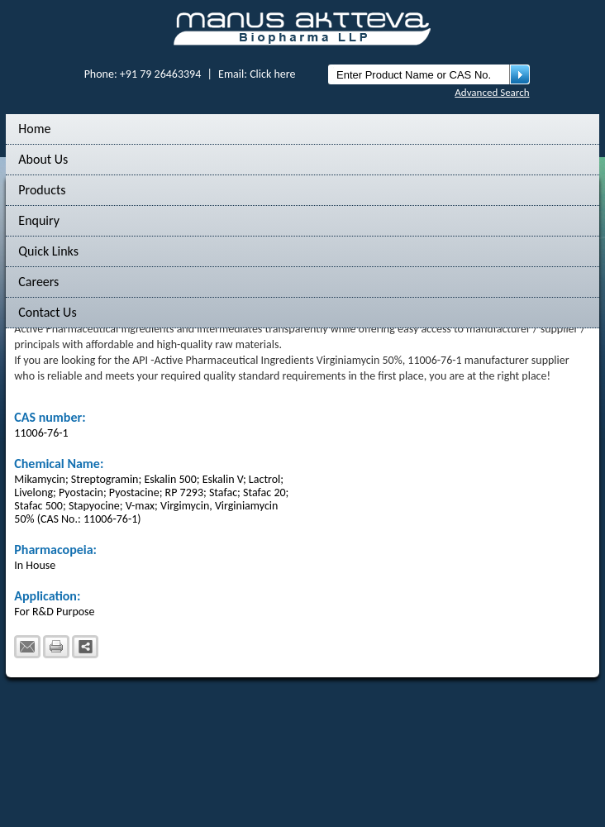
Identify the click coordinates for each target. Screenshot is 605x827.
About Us (43, 159)
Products (41, 190)
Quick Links (48, 251)
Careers (38, 281)
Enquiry (39, 220)
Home (34, 128)
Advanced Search (492, 92)
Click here (272, 74)
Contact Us (47, 312)
